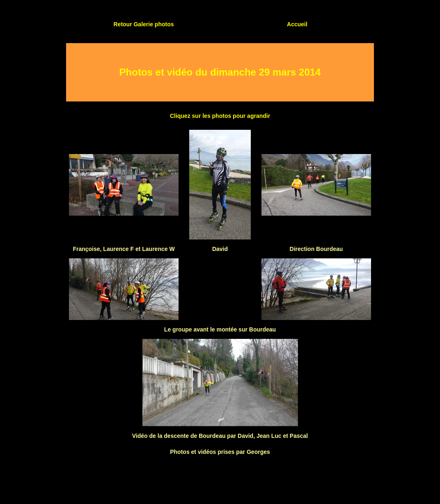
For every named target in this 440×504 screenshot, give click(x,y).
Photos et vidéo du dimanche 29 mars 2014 (220, 72)
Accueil (297, 24)
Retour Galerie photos (143, 24)
